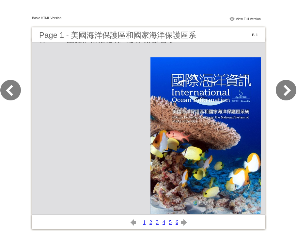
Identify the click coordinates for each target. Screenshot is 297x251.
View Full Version (248, 19)
